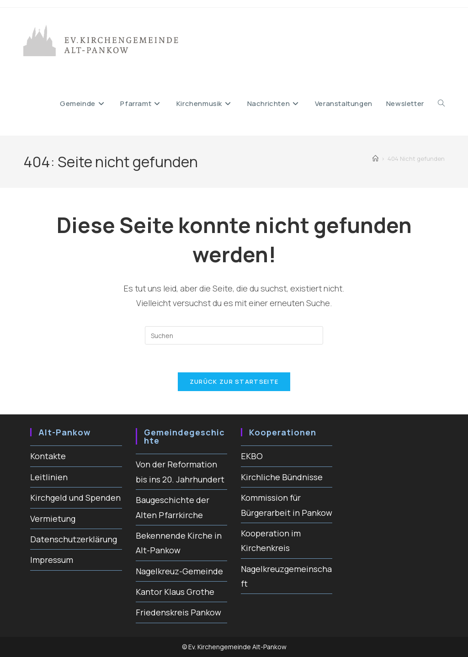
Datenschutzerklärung (73, 539)
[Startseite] (375, 158)
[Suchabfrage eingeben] (234, 335)
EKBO (252, 455)
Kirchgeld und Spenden (75, 497)
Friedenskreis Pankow (178, 612)
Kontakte (48, 455)
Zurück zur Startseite (234, 381)
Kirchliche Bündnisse (282, 477)
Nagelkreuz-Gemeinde (179, 571)
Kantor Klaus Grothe (175, 591)
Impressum (51, 559)
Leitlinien (49, 477)
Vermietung (52, 518)
